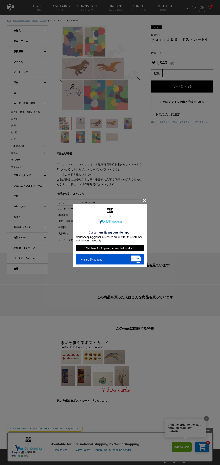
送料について (201, 121)
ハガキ (43, 20)
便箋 (13, 125)
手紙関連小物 (18, 146)
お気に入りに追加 (168, 114)
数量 (157, 73)
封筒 (13, 139)
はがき (35, 20)
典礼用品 (15, 159)
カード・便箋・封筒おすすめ (25, 111)
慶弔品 (14, 152)
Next (137, 80)
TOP (9, 20)
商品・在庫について (160, 121)
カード (14, 118)
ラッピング (16, 166)
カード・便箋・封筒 (21, 20)
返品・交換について (182, 121)
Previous (62, 80)
